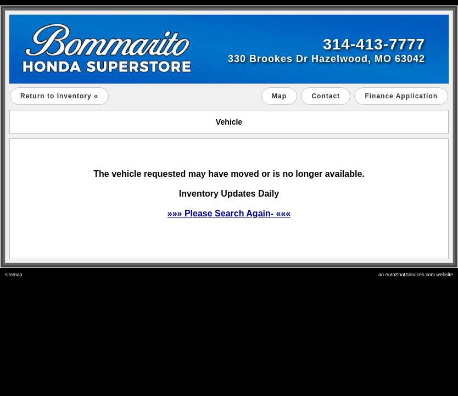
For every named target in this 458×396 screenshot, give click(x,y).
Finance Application (401, 96)
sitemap (14, 274)
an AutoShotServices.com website (415, 274)
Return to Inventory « (59, 96)
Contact (325, 96)
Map (279, 96)
